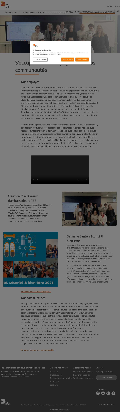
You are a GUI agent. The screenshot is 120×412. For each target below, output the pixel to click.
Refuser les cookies (68, 59)
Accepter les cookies (81, 59)
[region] (60, 53)
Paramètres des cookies (40, 59)
